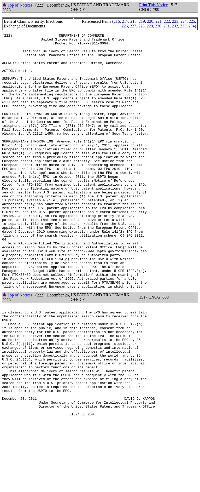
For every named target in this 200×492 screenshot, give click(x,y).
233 (183, 26)
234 (192, 26)
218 (133, 21)
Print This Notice (153, 5)
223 (175, 21)
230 (158, 26)
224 (183, 21)
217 (125, 21)
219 (142, 21)
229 (150, 26)
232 (175, 26)
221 (158, 21)
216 (117, 21)
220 (150, 21)
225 (192, 21)
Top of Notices (17, 5)
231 (166, 26)
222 (167, 21)
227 (133, 26)
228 (141, 26)
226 (125, 26)
